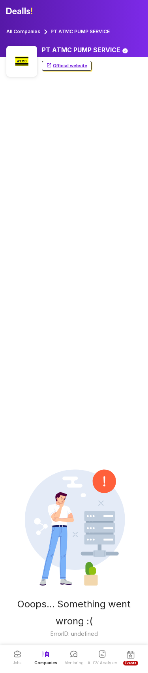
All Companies (23, 31)
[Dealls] (20, 11)
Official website (66, 65)
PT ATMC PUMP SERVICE (80, 31)
